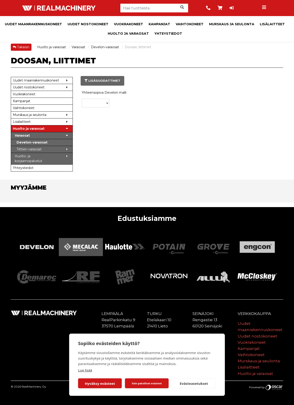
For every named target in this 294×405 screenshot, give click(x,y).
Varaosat (79, 47)
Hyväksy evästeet (100, 383)
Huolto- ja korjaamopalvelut (28, 158)
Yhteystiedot (168, 33)
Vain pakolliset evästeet (147, 383)
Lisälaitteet (272, 24)
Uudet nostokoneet (88, 24)
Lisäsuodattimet (102, 80)
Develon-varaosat (105, 47)
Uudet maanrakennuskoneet (33, 24)
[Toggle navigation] (265, 8)
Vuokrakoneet (128, 24)
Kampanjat (159, 24)
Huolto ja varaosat (128, 33)
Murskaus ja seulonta (231, 24)
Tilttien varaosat (29, 149)
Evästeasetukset (194, 383)
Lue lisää (85, 370)
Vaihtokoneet (190, 24)
